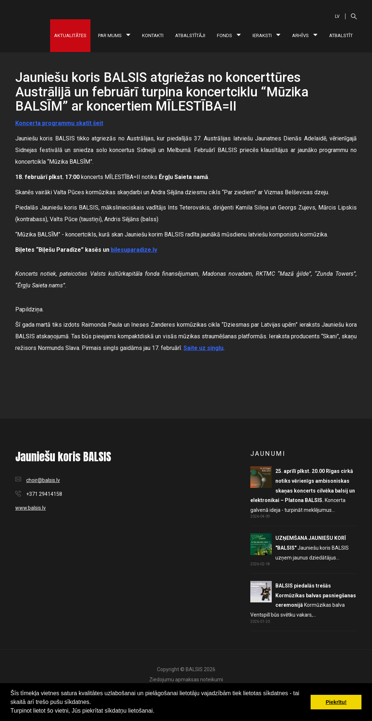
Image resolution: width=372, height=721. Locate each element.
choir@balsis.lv (43, 480)
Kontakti (152, 35)
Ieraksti (266, 35)
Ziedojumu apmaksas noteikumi (186, 679)
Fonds (229, 35)
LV (337, 16)
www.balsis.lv (30, 508)
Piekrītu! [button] (336, 702)
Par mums (114, 35)
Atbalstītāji (190, 35)
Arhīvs (305, 35)
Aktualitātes (70, 35)
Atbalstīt (341, 35)
